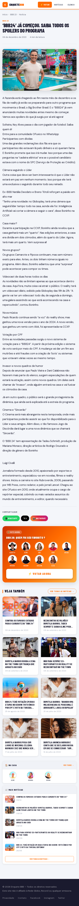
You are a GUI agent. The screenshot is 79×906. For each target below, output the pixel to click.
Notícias (58, 4)
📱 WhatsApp (11, 518)
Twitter (61, 898)
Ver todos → (68, 765)
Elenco (71, 4)
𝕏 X (25, 518)
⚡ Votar (45, 4)
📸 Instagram (39, 518)
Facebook (35, 898)
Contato (22, 898)
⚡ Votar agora (39, 573)
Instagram (49, 898)
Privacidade (8, 898)
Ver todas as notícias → (62, 591)
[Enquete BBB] (13, 4)
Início (5, 14)
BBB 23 (13, 14)
